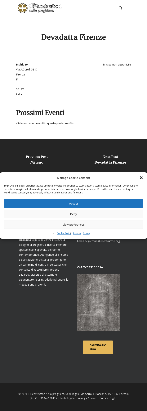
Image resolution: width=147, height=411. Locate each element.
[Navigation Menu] (129, 8)
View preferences (73, 224)
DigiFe (113, 398)
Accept (73, 203)
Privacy (77, 233)
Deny (73, 213)
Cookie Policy (64, 233)
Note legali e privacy (72, 398)
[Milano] (37, 160)
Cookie (92, 398)
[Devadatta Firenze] (110, 160)
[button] (141, 178)
